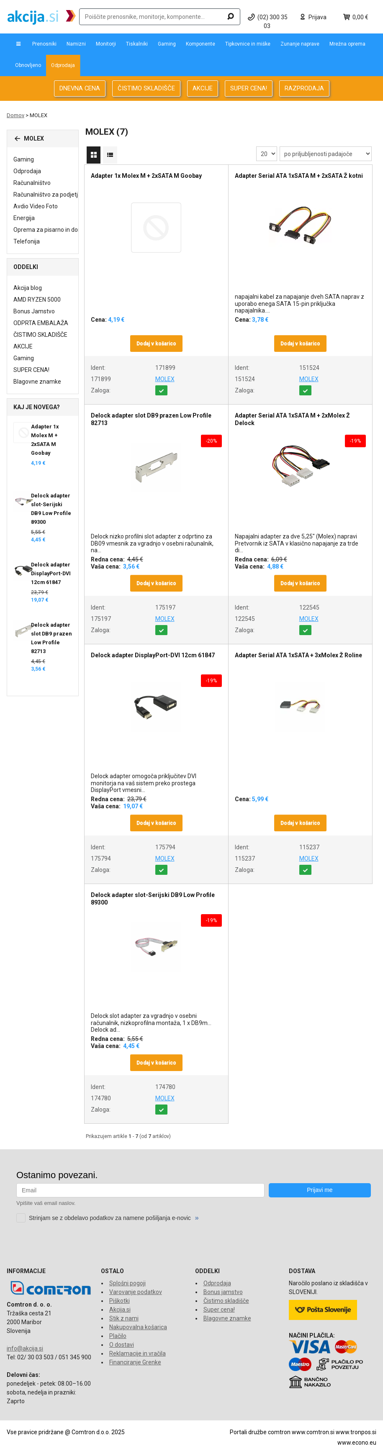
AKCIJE (203, 88)
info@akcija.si (25, 1348)
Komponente (200, 44)
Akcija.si (120, 1309)
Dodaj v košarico (156, 343)
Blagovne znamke (37, 381)
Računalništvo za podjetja (47, 194)
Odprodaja (63, 65)
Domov (15, 115)
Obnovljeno (28, 65)
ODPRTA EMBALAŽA (40, 323)
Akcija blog (27, 287)
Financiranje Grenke (135, 1362)
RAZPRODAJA (304, 88)
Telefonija (26, 241)
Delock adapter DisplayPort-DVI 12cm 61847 (51, 573)
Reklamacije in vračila (137, 1353)
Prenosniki (44, 44)
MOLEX (165, 379)
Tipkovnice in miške (247, 44)
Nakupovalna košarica (138, 1327)
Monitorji (106, 44)
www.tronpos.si (356, 1432)
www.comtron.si (313, 1432)
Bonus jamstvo (223, 1292)
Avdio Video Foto (35, 206)
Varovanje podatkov (135, 1292)
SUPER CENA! (248, 88)
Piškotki (119, 1300)
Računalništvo (32, 182)
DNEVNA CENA (79, 88)
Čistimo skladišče (226, 1300)
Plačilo (117, 1336)
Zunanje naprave (299, 44)
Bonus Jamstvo (34, 311)
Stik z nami (124, 1318)
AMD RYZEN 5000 (37, 299)
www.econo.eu (356, 1442)
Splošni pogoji (127, 1283)
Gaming (167, 44)
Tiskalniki (137, 44)
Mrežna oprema (347, 44)
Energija (24, 218)
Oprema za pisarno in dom (48, 229)
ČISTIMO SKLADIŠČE (146, 88)
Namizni (76, 44)
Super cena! (219, 1309)
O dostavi (121, 1344)
